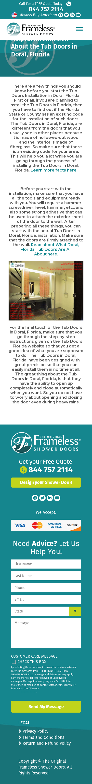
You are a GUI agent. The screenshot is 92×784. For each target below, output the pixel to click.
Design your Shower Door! (46, 482)
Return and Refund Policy (46, 743)
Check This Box (31, 661)
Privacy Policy (34, 731)
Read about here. (50, 249)
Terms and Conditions (42, 737)
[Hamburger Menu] (79, 29)
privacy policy (29, 692)
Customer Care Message (34, 656)
